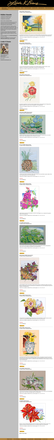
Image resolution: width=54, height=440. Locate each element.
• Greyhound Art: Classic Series (6, 17)
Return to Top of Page (22, 433)
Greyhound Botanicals (13, 35)
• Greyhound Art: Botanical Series (6, 16)
